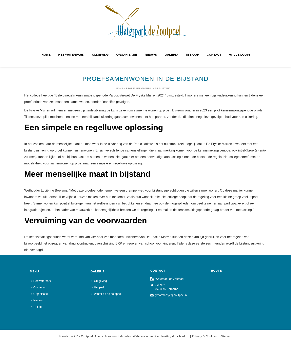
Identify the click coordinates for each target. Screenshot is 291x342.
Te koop (192, 54)
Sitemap (226, 336)
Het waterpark (71, 54)
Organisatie (126, 54)
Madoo (183, 336)
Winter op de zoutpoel (106, 293)
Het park (98, 287)
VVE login (239, 54)
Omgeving (100, 54)
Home (46, 54)
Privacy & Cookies (204, 336)
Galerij (171, 54)
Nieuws (151, 54)
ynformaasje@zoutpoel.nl (171, 295)
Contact (214, 54)
